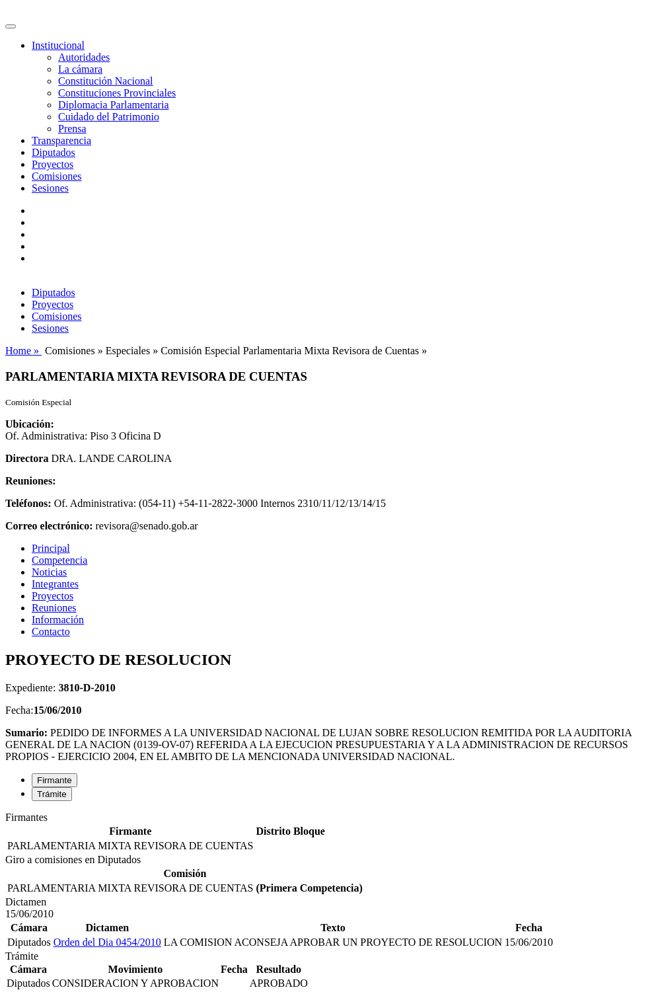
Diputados (53, 152)
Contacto (51, 631)
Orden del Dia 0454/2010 (107, 942)
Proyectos (52, 164)
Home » (23, 350)
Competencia (59, 560)
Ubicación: (29, 424)
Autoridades (84, 57)
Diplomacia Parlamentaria (113, 104)
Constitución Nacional (105, 81)
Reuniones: (30, 480)
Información (58, 619)
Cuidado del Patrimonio (108, 116)
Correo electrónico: (49, 525)
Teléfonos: (28, 503)
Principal (51, 548)
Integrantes (55, 584)
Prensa (72, 128)
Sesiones (50, 188)
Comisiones (57, 176)
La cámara (80, 69)
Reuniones (54, 607)
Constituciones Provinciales (117, 92)
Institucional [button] (58, 45)
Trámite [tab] (52, 794)
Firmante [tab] (54, 780)
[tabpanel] (330, 833)
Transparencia (61, 140)
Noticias (49, 572)
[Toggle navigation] (10, 26)
